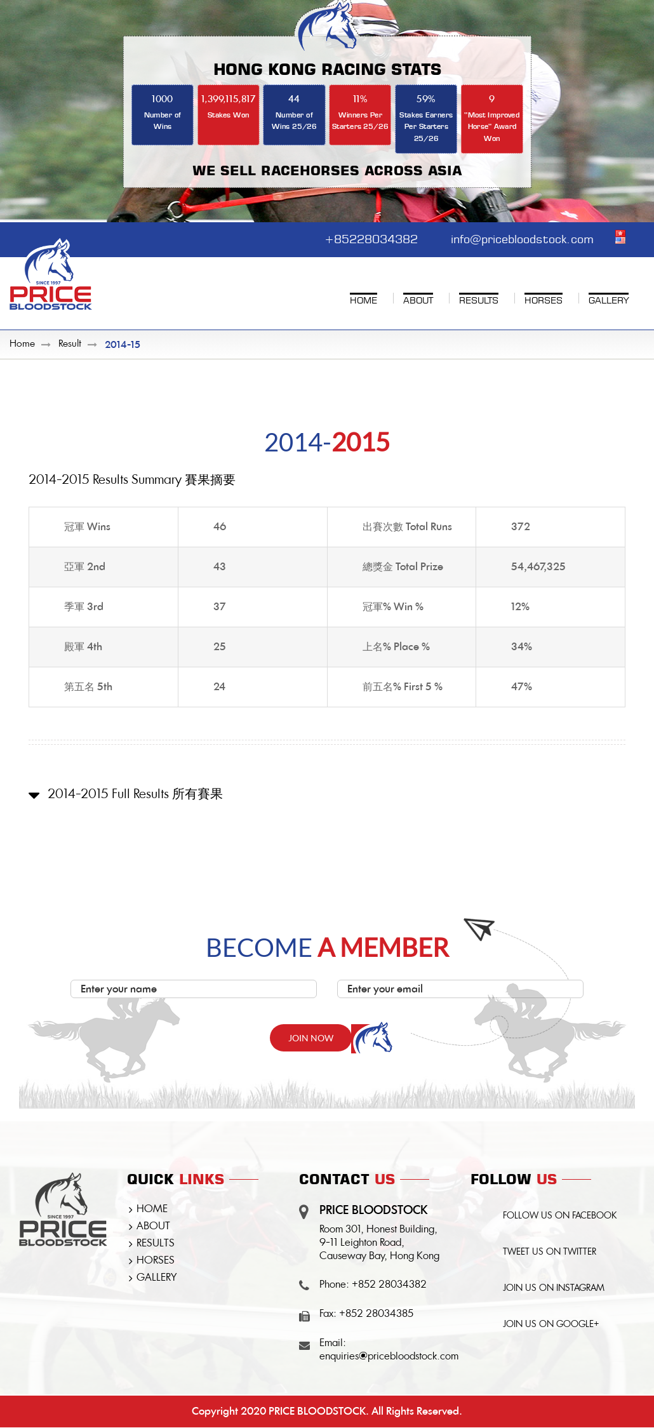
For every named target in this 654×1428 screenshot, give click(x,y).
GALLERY (157, 1279)
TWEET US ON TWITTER (550, 1254)
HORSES (156, 1262)
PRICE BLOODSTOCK (317, 1411)
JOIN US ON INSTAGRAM (554, 1290)
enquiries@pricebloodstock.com (388, 1357)
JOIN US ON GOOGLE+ (552, 1327)
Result (69, 345)
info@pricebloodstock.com (521, 238)
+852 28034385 (376, 1315)
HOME (152, 1210)
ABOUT (153, 1227)
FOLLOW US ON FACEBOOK (560, 1217)
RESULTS (156, 1244)
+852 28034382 (389, 1286)
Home (22, 345)
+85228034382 (368, 238)
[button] (327, 806)
